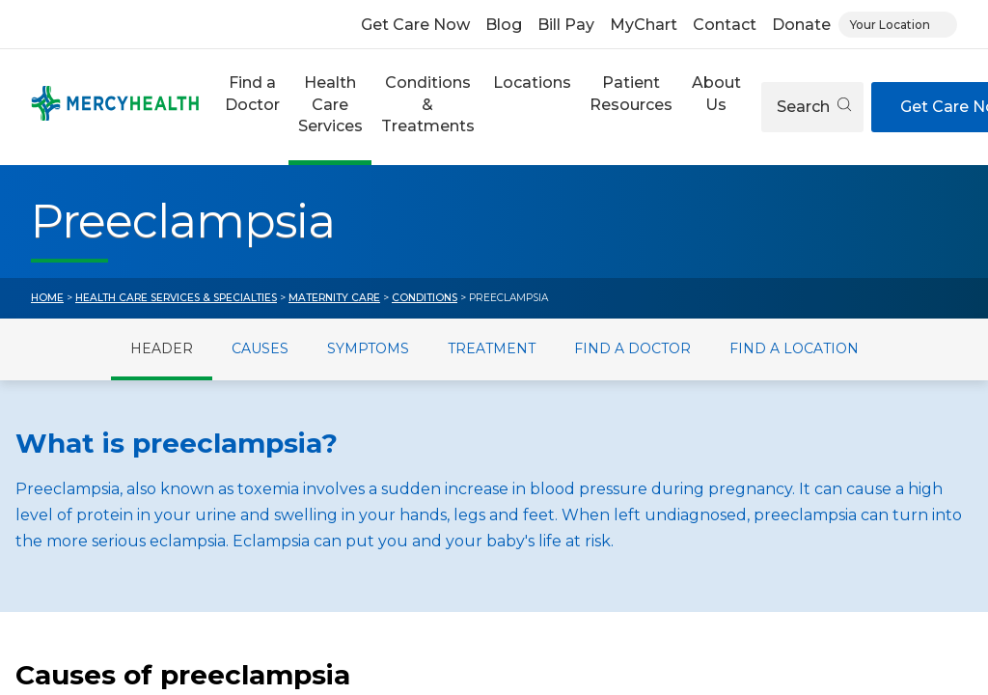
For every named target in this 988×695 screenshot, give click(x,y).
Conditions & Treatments (428, 104)
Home (47, 298)
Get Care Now (415, 24)
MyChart (643, 24)
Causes (260, 348)
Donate (801, 24)
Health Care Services (330, 104)
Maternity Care (334, 298)
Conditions (424, 298)
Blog (503, 24)
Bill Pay (565, 24)
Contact (724, 24)
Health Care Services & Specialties (176, 298)
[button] (251, 107)
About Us (716, 93)
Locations (532, 82)
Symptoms (368, 348)
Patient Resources (631, 93)
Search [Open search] (814, 106)
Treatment (491, 348)
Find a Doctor (252, 93)
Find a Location (794, 348)
